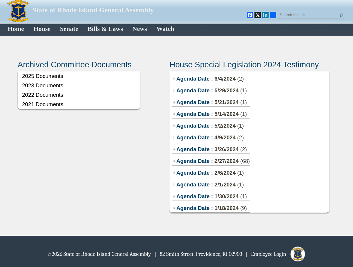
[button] (341, 15)
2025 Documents (42, 76)
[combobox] (309, 14)
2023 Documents (42, 85)
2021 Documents (42, 104)
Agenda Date (191, 79)
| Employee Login (276, 254)
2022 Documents (42, 95)
